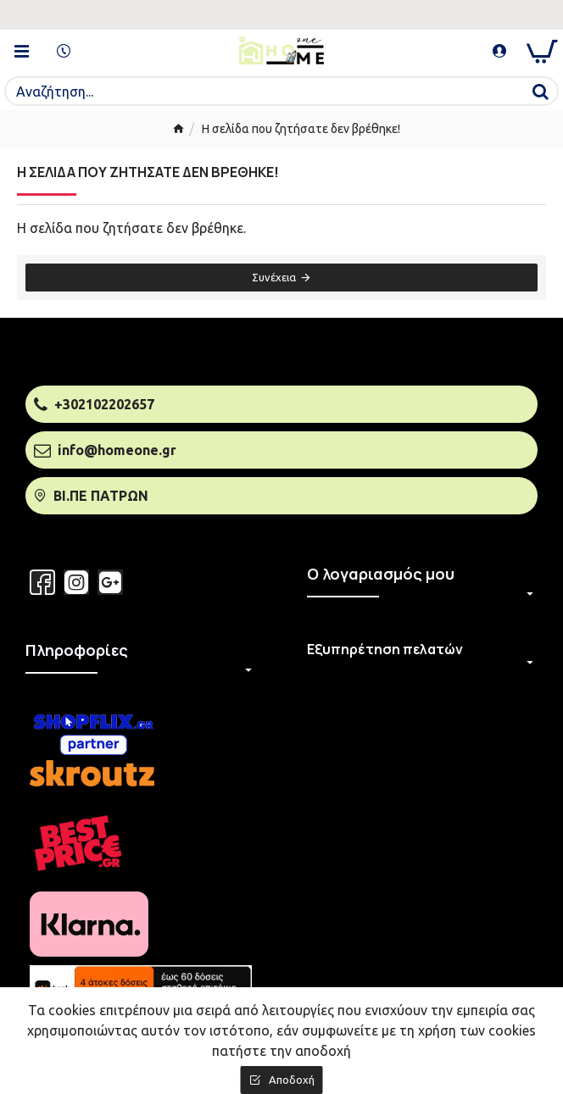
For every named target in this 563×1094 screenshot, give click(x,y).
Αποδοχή (292, 1080)
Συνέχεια (274, 277)
